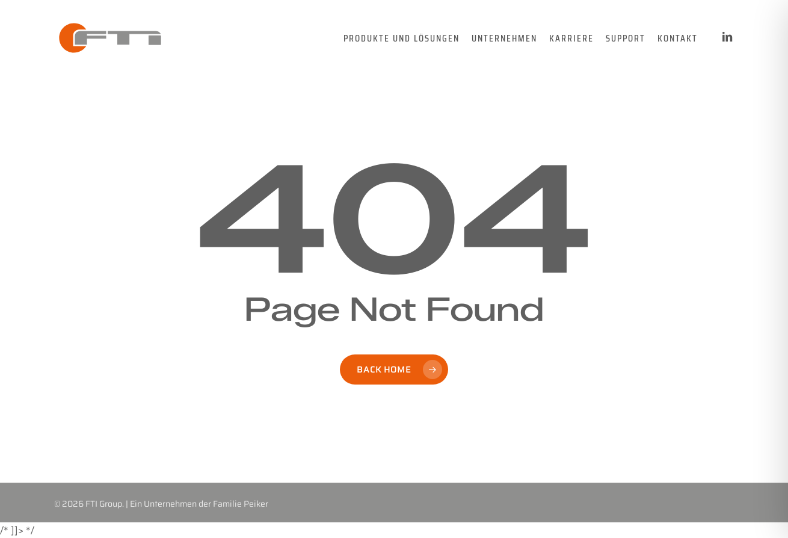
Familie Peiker (240, 503)
